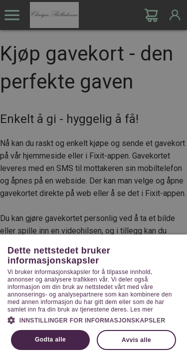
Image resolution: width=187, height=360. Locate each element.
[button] (93, 319)
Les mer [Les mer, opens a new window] (141, 309)
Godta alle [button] (50, 339)
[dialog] (93, 180)
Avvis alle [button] (136, 340)
